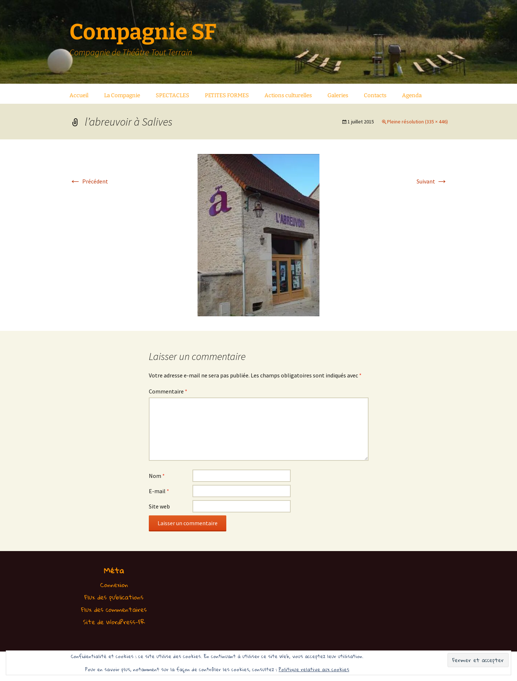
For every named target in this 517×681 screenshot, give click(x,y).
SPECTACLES (172, 95)
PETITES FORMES (227, 95)
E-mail (159, 491)
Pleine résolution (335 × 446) (417, 121)
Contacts (375, 95)
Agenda (412, 95)
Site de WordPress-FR (114, 621)
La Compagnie (122, 95)
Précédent (88, 181)
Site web (159, 506)
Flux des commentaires (114, 609)
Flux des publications (113, 597)
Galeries (337, 95)
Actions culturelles (288, 95)
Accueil (78, 95)
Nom (157, 475)
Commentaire (168, 391)
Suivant (432, 181)
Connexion (114, 584)
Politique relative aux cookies (314, 669)
